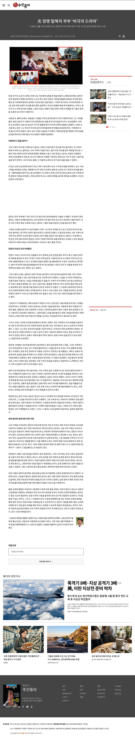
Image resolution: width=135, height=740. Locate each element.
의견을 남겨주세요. (17, 552)
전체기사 (65, 701)
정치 (64, 686)
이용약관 (49, 724)
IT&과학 (83, 694)
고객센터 (42, 724)
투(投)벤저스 (97, 82)
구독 (109, 82)
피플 (81, 697)
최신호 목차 (101, 690)
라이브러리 (101, 694)
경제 (81, 686)
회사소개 (13, 724)
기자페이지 (101, 697)
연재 (98, 686)
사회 (64, 690)
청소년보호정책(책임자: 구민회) (77, 724)
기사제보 (118, 686)
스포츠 (64, 697)
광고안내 (118, 694)
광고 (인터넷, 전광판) (24, 724)
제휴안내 (36, 724)
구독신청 (118, 690)
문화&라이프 (67, 694)
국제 (81, 690)
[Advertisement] (40, 197)
